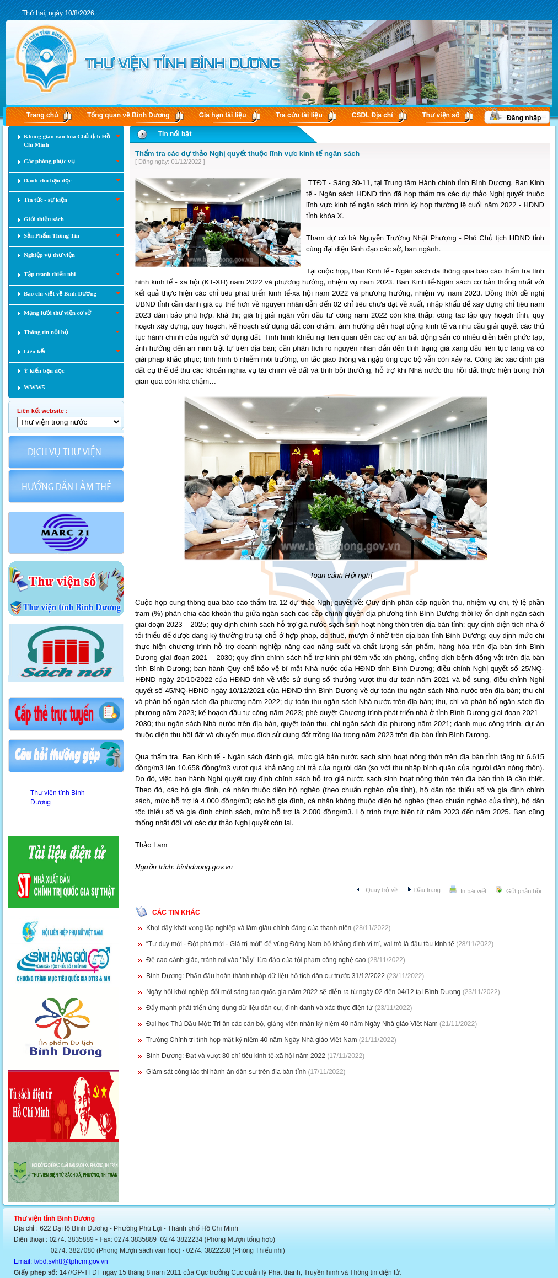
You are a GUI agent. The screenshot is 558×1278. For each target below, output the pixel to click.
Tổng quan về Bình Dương (128, 115)
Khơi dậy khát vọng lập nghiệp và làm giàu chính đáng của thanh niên (248, 928)
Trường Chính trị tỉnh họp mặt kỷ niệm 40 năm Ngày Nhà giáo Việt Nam (251, 1040)
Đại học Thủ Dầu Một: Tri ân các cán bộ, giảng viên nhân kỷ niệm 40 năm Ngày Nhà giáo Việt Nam (292, 1024)
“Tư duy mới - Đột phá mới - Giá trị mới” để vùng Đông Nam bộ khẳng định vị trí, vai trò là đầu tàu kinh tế (300, 944)
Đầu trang (427, 890)
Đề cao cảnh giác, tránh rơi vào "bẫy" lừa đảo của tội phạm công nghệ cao (256, 960)
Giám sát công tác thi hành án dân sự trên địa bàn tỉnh (226, 1072)
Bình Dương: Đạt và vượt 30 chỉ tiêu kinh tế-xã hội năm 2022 (235, 1056)
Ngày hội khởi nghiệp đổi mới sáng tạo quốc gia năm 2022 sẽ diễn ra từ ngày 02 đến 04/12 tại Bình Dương (303, 992)
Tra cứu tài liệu (299, 115)
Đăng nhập (524, 118)
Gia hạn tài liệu (222, 115)
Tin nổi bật (174, 134)
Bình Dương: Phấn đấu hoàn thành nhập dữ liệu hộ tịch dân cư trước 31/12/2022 (265, 976)
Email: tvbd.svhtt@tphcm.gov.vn (61, 1261)
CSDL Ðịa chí (372, 115)
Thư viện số (440, 115)
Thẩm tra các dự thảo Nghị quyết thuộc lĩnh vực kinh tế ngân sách (247, 153)
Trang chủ (42, 115)
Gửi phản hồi (523, 891)
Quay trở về (382, 890)
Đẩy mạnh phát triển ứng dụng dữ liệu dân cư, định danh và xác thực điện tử (259, 1008)
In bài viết (473, 891)
